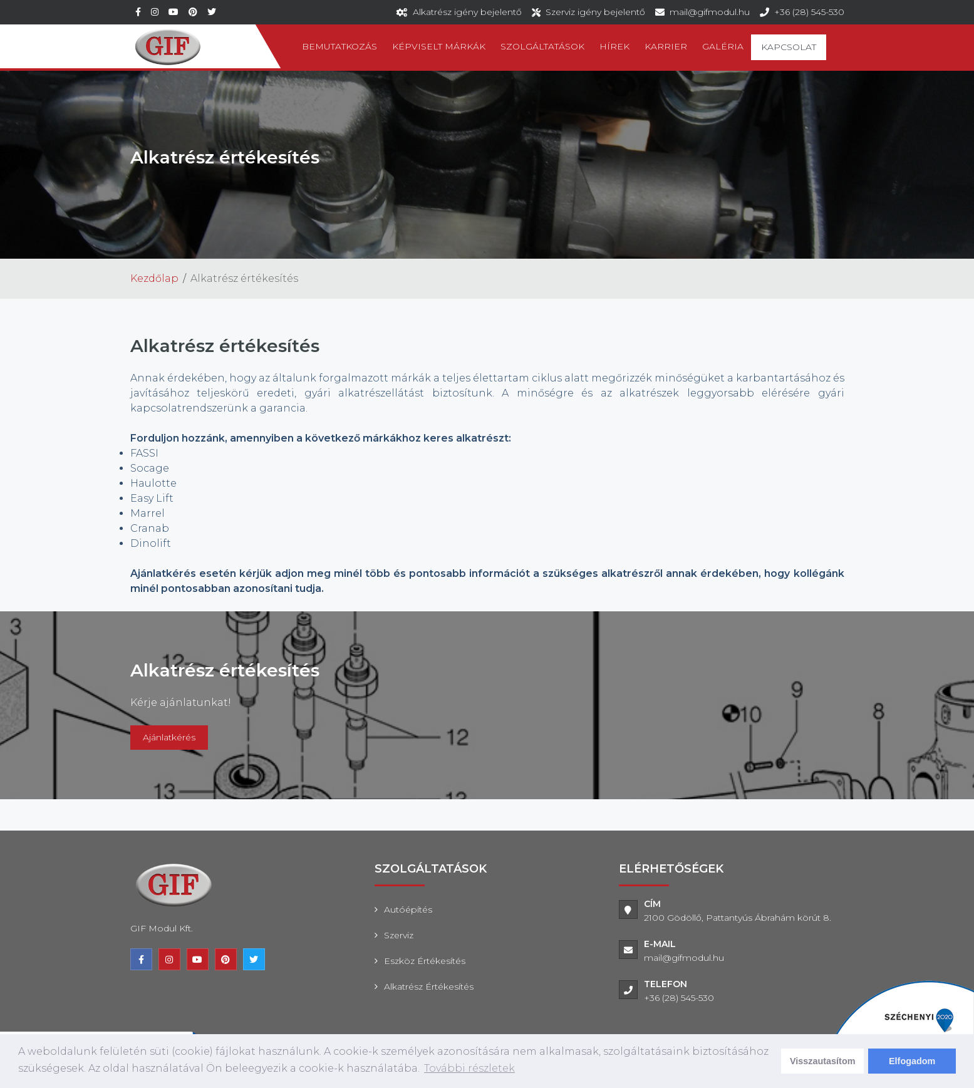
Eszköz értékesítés (424, 960)
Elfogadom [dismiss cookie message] (912, 1061)
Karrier (666, 46)
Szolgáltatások (542, 46)
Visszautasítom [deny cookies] (823, 1061)
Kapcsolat (788, 47)
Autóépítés (408, 909)
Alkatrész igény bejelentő (467, 12)
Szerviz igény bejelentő (595, 12)
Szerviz (398, 935)
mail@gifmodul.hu (710, 12)
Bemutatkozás (339, 46)
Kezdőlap (154, 278)
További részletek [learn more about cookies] (469, 1068)
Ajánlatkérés (169, 737)
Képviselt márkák (438, 46)
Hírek (614, 46)
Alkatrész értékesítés (429, 986)
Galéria (722, 46)
